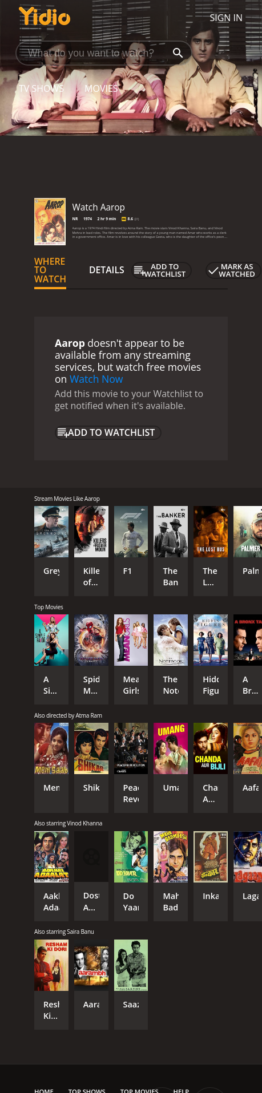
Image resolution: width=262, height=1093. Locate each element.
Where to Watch (50, 270)
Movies (101, 88)
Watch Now (96, 379)
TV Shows (41, 88)
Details (106, 270)
